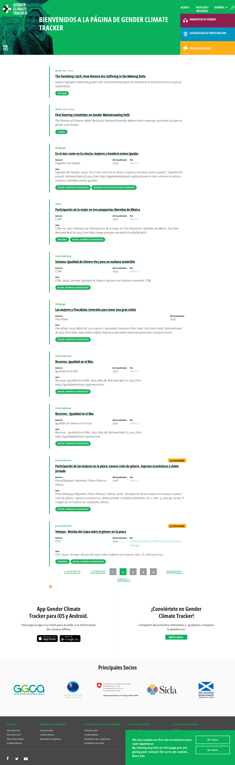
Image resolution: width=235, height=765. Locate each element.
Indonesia (158, 541)
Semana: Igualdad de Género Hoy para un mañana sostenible (95, 261)
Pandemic (63, 561)
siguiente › (174, 571)
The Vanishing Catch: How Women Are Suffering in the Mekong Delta (100, 76)
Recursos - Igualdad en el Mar (74, 413)
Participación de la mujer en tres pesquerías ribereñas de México (97, 209)
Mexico (134, 163)
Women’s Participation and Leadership (114, 187)
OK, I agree (212, 740)
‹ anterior (98, 571)
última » (123, 579)
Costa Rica (136, 541)
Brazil (168, 541)
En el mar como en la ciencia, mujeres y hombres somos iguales (96, 153)
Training (62, 239)
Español (219, 7)
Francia (177, 541)
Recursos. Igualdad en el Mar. (74, 361)
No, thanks (212, 750)
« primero (72, 571)
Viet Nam (62, 93)
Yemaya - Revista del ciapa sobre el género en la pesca (90, 531)
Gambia (61, 132)
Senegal (134, 545)
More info (138, 756)
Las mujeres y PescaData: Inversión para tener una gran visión (95, 309)
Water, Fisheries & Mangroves (73, 187)
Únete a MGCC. (176, 637)
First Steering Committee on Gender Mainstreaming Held (92, 114)
